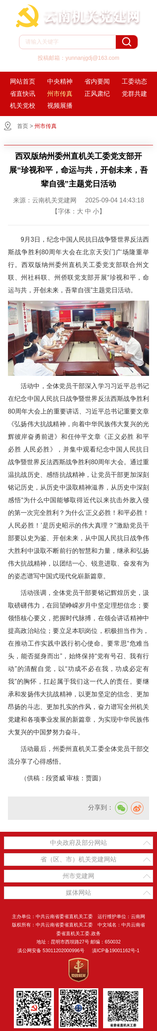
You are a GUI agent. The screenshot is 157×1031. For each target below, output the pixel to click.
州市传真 (60, 93)
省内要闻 (97, 81)
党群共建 (134, 93)
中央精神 (60, 81)
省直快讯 (22, 93)
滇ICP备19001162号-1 (116, 950)
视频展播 (60, 105)
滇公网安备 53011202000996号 (50, 950)
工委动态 (134, 81)
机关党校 (22, 105)
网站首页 (22, 81)
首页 (22, 126)
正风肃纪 (97, 93)
